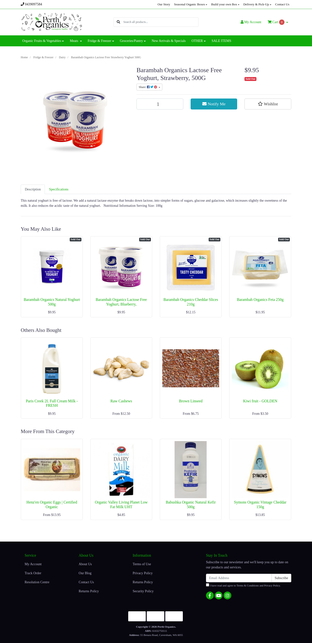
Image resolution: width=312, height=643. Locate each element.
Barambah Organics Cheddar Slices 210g (190, 301)
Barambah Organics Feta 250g (260, 299)
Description (33, 189)
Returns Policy (89, 591)
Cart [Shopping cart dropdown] (276, 22)
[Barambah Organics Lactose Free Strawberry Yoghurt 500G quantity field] (159, 104)
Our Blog (85, 573)
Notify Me (214, 103)
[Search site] (118, 22)
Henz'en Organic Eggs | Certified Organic (52, 504)
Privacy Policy (143, 573)
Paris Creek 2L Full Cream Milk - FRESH (52, 403)
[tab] (33, 189)
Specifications (58, 189)
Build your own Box (224, 4)
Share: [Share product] (148, 87)
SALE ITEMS (221, 41)
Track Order (33, 573)
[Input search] (160, 22)
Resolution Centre (37, 582)
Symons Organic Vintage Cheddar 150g (260, 504)
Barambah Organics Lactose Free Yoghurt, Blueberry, (121, 301)
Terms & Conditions (248, 585)
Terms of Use (142, 564)
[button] (267, 104)
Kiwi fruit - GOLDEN (260, 401)
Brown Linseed (191, 401)
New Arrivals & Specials (169, 41)
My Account (33, 564)
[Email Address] (239, 578)
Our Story (163, 4)
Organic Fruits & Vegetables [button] (41, 41)
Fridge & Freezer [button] (99, 41)
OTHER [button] (197, 41)
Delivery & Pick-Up (256, 4)
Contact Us (282, 4)
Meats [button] (74, 41)
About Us (85, 564)
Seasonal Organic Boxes (189, 4)
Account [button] (251, 22)
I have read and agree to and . (243, 585)
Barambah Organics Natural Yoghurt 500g (52, 301)
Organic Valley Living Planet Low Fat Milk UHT (121, 504)
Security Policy (143, 591)
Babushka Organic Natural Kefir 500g (191, 504)
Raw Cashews (121, 401)
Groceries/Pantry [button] (131, 41)
